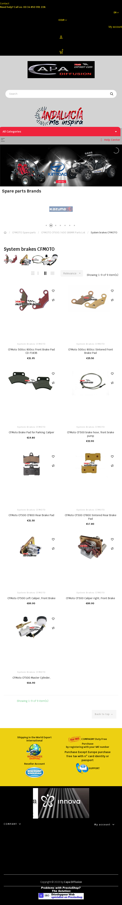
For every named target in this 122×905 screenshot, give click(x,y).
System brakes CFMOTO (31, 344)
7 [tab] (75, 226)
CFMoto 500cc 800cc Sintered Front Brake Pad (90, 351)
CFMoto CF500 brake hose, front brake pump (90, 434)
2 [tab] (51, 226)
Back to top (104, 714)
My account (115, 26)
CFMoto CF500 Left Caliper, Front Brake (31, 598)
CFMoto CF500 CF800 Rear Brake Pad (31, 515)
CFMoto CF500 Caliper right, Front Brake (90, 598)
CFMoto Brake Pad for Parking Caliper (31, 432)
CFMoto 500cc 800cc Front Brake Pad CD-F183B (31, 351)
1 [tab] (47, 226)
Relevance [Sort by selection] (73, 273)
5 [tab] (65, 226)
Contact (4, 3)
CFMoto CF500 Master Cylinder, (31, 677)
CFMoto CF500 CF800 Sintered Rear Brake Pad (90, 517)
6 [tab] (70, 226)
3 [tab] (56, 226)
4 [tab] (61, 226)
